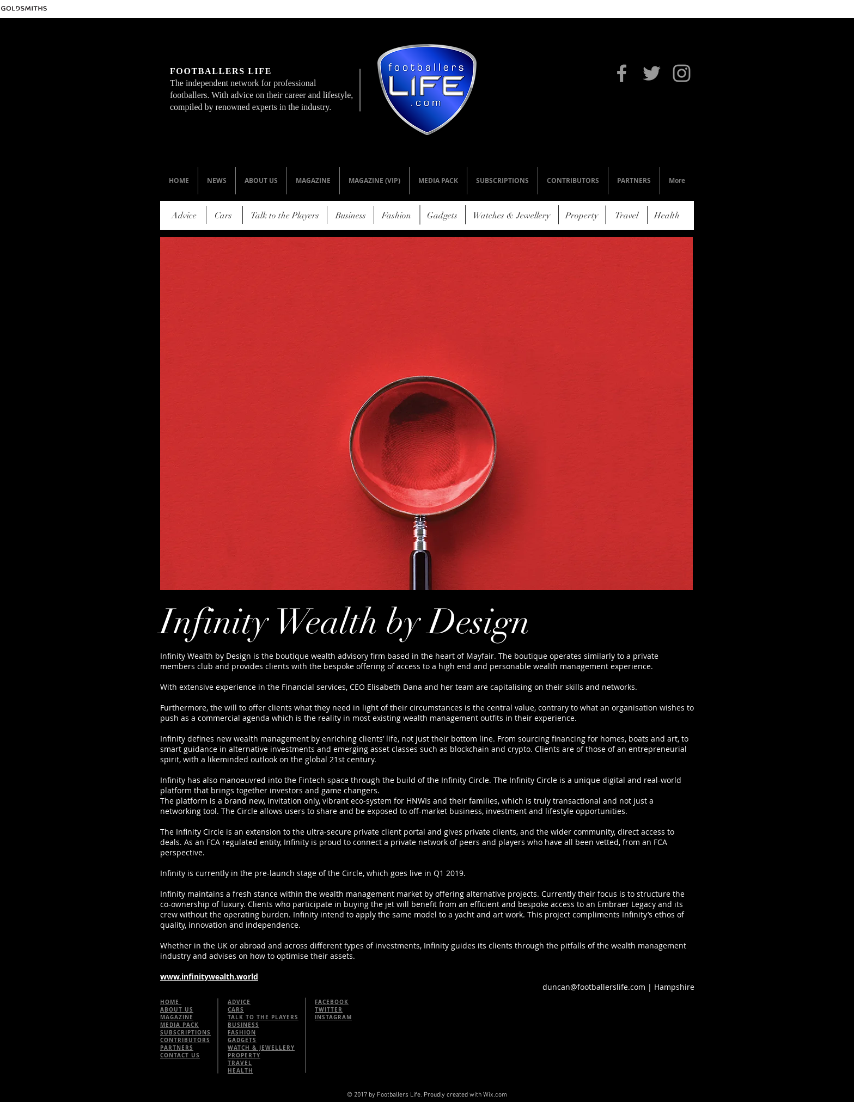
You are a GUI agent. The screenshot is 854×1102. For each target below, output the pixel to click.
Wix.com (495, 1095)
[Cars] (223, 215)
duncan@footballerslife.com (593, 987)
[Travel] (626, 215)
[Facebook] (621, 73)
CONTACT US (180, 1055)
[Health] (667, 215)
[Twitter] (651, 73)
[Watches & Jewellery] (511, 215)
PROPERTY (244, 1055)
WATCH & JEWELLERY (261, 1047)
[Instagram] (681, 73)
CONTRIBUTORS (185, 1040)
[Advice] (184, 215)
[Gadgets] (442, 215)
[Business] (350, 215)
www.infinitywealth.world (209, 976)
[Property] (581, 215)
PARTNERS (176, 1047)
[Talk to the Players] (285, 215)
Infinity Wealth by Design (345, 622)
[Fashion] (396, 215)
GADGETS (242, 1040)
